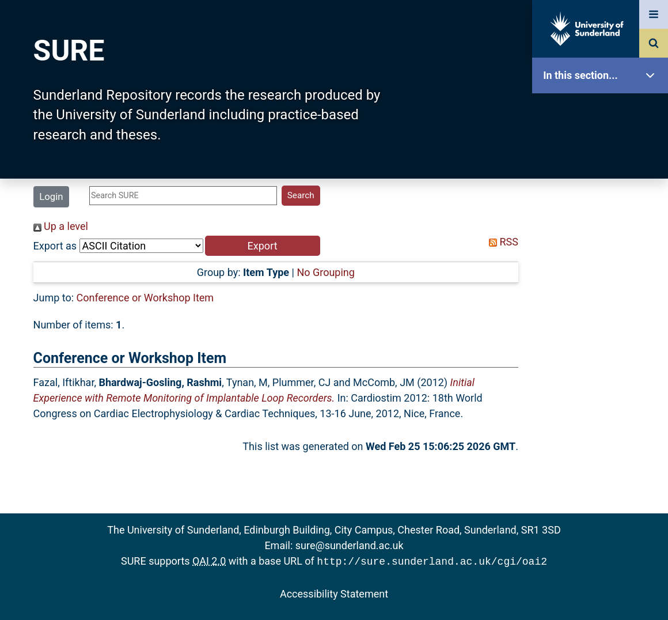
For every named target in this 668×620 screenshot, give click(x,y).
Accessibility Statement (334, 593)
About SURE (603, 184)
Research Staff (603, 367)
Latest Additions (603, 294)
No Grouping (325, 272)
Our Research (603, 148)
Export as (55, 246)
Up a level (60, 226)
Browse (603, 221)
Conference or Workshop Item (145, 298)
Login (51, 196)
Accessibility (603, 440)
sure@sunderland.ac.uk (349, 545)
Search (603, 258)
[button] (262, 246)
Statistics (603, 331)
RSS (501, 242)
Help (603, 404)
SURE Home (603, 112)
